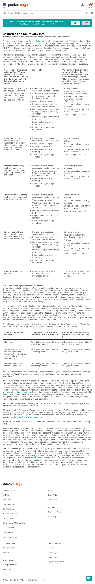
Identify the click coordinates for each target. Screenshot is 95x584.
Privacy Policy (35, 41)
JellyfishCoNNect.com (56, 562)
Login (5, 574)
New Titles (7, 500)
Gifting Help (52, 517)
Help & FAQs (52, 495)
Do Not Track (36, 458)
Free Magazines (9, 504)
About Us (51, 548)
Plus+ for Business (10, 514)
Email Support (53, 500)
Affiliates (6, 553)
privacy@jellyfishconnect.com (18, 392)
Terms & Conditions (10, 528)
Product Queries (9, 548)
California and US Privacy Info (14, 523)
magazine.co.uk (53, 557)
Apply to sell (7, 569)
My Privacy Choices (10, 537)
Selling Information (10, 565)
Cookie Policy (8, 532)
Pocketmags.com (54, 553)
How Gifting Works (55, 512)
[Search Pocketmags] (5, 13)
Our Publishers (8, 509)
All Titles (6, 495)
